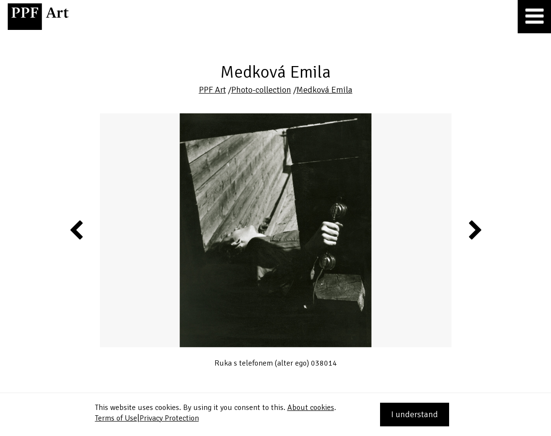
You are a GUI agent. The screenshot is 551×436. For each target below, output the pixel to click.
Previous (77, 229)
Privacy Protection (169, 418)
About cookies (310, 407)
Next (474, 229)
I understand (414, 414)
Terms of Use (116, 418)
